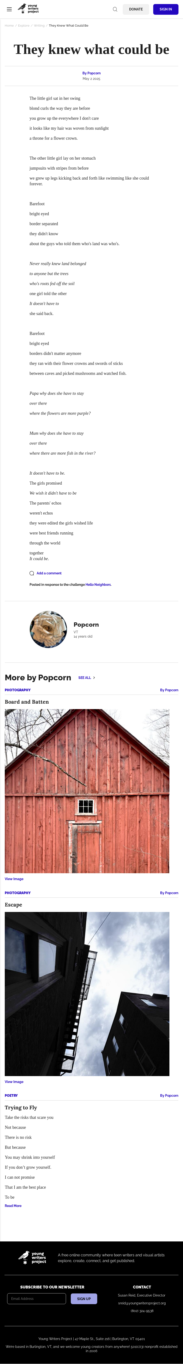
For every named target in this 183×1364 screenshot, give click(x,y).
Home (9, 25)
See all (84, 678)
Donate (136, 9)
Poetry (11, 1095)
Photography (17, 690)
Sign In (166, 9)
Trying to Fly (21, 1107)
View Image (14, 879)
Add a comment (49, 573)
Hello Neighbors (98, 585)
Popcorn (94, 73)
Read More (13, 1206)
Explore (24, 25)
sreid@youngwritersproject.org (142, 1303)
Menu (9, 9)
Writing (39, 25)
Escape (13, 904)
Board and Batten (27, 701)
